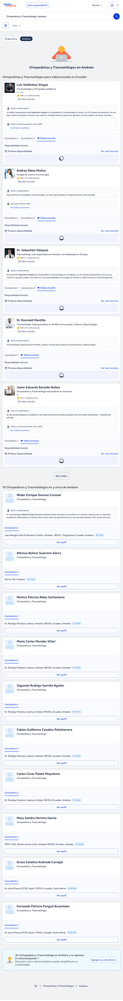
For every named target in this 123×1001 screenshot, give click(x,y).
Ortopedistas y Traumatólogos (58, 987)
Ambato (26, 38)
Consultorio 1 (11, 138)
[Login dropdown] (114, 5)
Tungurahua (10, 38)
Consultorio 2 (28, 138)
